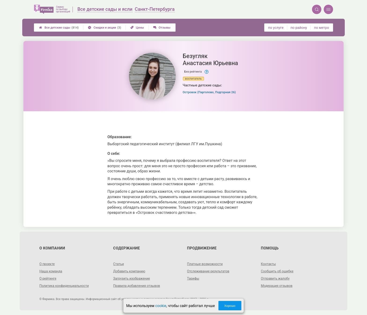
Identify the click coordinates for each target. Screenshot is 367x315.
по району (298, 28)
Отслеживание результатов (208, 271)
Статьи (118, 264)
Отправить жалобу (275, 278)
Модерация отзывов (276, 286)
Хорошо (229, 306)
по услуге (276, 28)
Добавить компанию (129, 271)
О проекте (47, 264)
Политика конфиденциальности (64, 286)
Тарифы (193, 278)
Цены (137, 27)
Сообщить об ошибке (277, 271)
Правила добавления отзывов (136, 286)
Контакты (268, 264)
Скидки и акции (104, 27)
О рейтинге (47, 278)
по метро (321, 28)
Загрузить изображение (131, 278)
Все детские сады (59, 27)
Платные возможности (205, 264)
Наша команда (50, 271)
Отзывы (161, 27)
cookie (160, 306)
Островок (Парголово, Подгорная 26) (209, 92)
